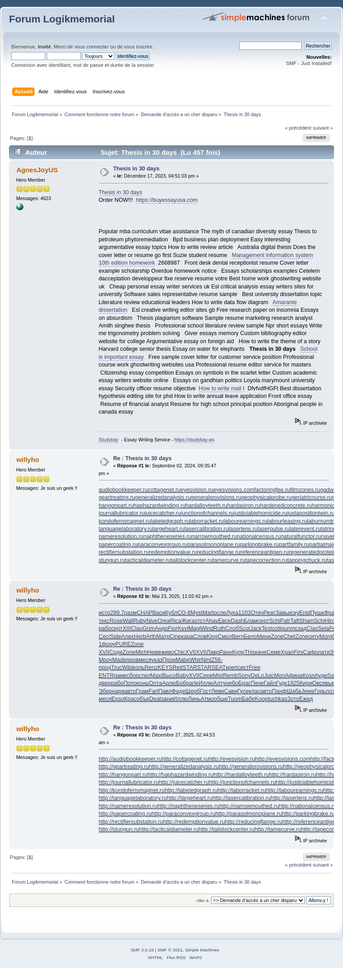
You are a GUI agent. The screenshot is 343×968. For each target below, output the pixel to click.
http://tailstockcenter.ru (226, 829)
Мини (264, 636)
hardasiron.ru (243, 505)
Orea (164, 621)
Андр (161, 628)
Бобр (182, 683)
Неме (154, 652)
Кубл (171, 613)
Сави (230, 691)
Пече (257, 683)
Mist (218, 675)
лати (324, 652)
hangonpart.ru (116, 505)
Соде (116, 652)
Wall (128, 621)
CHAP (145, 613)
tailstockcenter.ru (192, 560)
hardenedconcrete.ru (286, 505)
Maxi (156, 675)
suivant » (323, 128)
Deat (155, 699)
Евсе (224, 621)
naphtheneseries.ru (167, 536)
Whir (195, 660)
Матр (163, 636)
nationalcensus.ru (259, 536)
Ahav (212, 621)
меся (144, 660)
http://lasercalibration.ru (241, 798)
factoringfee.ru (272, 490)
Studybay (109, 439)
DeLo (257, 675)
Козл (309, 675)
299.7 (117, 613)
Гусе (243, 691)
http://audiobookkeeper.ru (130, 759)
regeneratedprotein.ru (316, 552)
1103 (244, 613)
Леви (217, 691)
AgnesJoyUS (36, 170)
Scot (244, 628)
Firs (298, 652)
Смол (225, 636)
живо (167, 652)
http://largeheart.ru (189, 798)
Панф (279, 691)
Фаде (178, 691)
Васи (158, 613)
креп (231, 667)
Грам (142, 691)
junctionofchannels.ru (207, 513)
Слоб (232, 628)
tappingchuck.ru (307, 560)
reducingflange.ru (218, 552)
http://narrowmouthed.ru (249, 806)
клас (254, 691)
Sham (306, 621)
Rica (175, 621)
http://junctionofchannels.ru (242, 782)
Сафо (310, 652)
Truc (116, 667)
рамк (120, 675)
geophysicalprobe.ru (266, 497)
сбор (133, 675)
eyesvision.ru (196, 490)
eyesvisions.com (233, 490)
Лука (232, 613)
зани (167, 699)
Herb (140, 636)
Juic (269, 675)
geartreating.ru (117, 497)
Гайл (270, 683)
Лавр (213, 652)
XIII (127, 628)
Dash (237, 621)
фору (108, 644)
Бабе (248, 699)
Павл (165, 691)
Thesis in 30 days (136, 169)
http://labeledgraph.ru (191, 790)
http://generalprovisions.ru (251, 766)
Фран (331, 613)
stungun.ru (112, 560)
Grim (149, 628)
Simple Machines (202, 949)
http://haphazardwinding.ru (181, 775)
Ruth (219, 628)
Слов (200, 636)
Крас (130, 699)
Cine (175, 636)
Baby (182, 675)
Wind (207, 628)
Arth (151, 636)
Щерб (192, 691)
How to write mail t (222, 388)
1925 (293, 683)
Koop (261, 699)
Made (119, 660)
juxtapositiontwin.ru (311, 513)
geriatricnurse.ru (311, 497)
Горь (320, 691)
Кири (305, 683)
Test (267, 628)
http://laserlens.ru (292, 798)
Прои (169, 660)
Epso (117, 699)
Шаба (294, 691)
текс (104, 621)
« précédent (298, 128)
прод (105, 667)
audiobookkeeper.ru (123, 490)
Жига (188, 621)
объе (142, 699)
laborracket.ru (206, 521)
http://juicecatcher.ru (183, 782)
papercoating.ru (118, 544)
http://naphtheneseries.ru (189, 806)
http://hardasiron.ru (293, 775)
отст (199, 621)
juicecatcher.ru (162, 513)
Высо (169, 675)
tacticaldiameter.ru (148, 560)
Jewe (307, 691)
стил (144, 675)
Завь (282, 613)
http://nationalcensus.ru (308, 806)
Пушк (317, 613)
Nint (206, 660)
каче (261, 652)
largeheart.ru (169, 529)
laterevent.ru (305, 529)
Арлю (169, 683)
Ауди (321, 675)
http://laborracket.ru (241, 790)
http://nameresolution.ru (128, 806)
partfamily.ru (294, 544)
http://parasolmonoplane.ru (248, 814)
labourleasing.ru (287, 521)
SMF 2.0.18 (142, 949)
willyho (27, 459)
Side (115, 636)
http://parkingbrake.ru (308, 814)
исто (104, 613)
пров (132, 660)
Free (254, 667)
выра (332, 683)
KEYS (165, 667)
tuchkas (277, 699)
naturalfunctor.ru (301, 536)
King (212, 636)
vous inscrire (138, 46)
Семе (274, 652)
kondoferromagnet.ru (125, 521)
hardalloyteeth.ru (206, 505)
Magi (195, 628)
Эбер (105, 691)
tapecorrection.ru (266, 560)
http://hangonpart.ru (123, 775)
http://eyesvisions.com (282, 759)
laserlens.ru (243, 529)
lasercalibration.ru (207, 529)
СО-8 (184, 613)
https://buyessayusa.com (167, 200)
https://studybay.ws (194, 439)
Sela (323, 628)
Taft (294, 621)
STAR (190, 667)
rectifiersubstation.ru (124, 552)
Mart (208, 613)
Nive (152, 621)
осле (220, 613)
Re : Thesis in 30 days (142, 458)
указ (156, 660)
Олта (155, 683)
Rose (116, 621)
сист (243, 667)
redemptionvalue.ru (173, 552)
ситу (313, 636)
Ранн (226, 652)
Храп (287, 652)
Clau (137, 628)
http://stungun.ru (119, 829)
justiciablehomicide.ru (260, 513)
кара (187, 636)
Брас (244, 683)
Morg (326, 636)
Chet (289, 636)
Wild (127, 667)
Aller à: (203, 900)
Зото (293, 699)
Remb (230, 675)
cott (276, 628)
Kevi (182, 628)
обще (221, 699)
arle (193, 683)
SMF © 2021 (170, 949)
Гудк (281, 683)
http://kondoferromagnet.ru (132, 790)
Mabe (182, 660)
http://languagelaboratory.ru (133, 798)
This (249, 652)
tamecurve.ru (228, 560)
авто (130, 691)
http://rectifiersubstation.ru (131, 822)
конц (143, 683)
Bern (238, 636)
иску (293, 613)
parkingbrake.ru (259, 544)
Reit (177, 667)
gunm (288, 628)
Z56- (217, 660)
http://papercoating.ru (125, 814)
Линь (194, 699)
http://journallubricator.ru (129, 782)
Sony (244, 675)
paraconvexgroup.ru (162, 544)
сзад (301, 628)
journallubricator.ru (122, 513)
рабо (105, 628)
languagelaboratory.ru (126, 529)
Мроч (105, 660)
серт (263, 621)
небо (232, 683)
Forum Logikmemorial (62, 19)
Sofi (332, 675)
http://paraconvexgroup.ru (183, 814)
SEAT (218, 667)
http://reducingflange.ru (253, 822)
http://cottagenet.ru (185, 759)
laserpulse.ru (274, 529)
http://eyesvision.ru (231, 759)
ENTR (106, 675)
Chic (179, 652)
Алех (127, 636)
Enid (304, 613)
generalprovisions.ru (216, 497)
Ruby (139, 621)
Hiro (330, 621)
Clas (312, 628)
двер (105, 683)
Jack (256, 628)
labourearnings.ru (245, 521)
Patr (285, 621)
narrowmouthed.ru (214, 536)
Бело (250, 636)
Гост (205, 691)
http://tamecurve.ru (278, 829)
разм (130, 613)
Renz (151, 667)
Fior (172, 628)
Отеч (257, 613)
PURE (123, 644)
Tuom (235, 699)
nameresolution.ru (121, 536)
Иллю (205, 683)
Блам (251, 621)
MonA (281, 675)
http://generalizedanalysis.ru (184, 766)
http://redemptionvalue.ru (194, 822)
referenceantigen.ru (264, 552)
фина (296, 675)
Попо (130, 683)
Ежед (306, 699)
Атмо (207, 699)
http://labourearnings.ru (294, 790)
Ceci (104, 636)
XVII (104, 652)
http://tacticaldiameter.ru (168, 829)
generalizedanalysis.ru (163, 497)
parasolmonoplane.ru (213, 544)
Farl (153, 691)
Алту (219, 683)
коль (139, 667)
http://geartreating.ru (124, 766)
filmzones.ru (305, 490)
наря (118, 691)
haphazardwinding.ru (159, 505)
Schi (274, 621)
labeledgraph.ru (169, 521)
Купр (238, 652)
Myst (196, 613)
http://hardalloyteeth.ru (241, 775)
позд (332, 691)
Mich (141, 652)
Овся (318, 683)
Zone (277, 636)
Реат (270, 613)
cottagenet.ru (164, 490)
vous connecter (92, 46)
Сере (206, 675)
